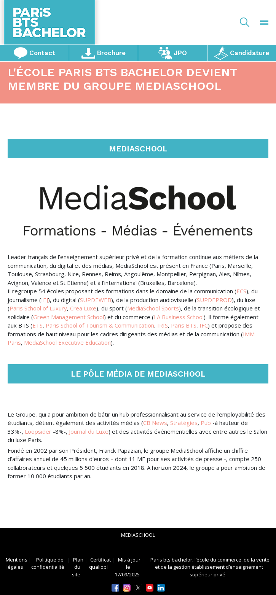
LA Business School (179, 317)
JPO (172, 53)
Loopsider (38, 431)
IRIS (162, 325)
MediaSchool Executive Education (67, 342)
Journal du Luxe (88, 431)
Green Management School (68, 317)
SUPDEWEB (95, 300)
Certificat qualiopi (100, 563)
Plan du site (77, 567)
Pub (206, 422)
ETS (37, 325)
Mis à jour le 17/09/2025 (127, 567)
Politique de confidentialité (47, 563)
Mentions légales (16, 563)
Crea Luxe (83, 308)
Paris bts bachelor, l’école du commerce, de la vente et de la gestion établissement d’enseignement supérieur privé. (210, 567)
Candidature (242, 53)
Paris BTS (183, 325)
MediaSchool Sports (153, 308)
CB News (155, 422)
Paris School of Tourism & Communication (100, 325)
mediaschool (138, 535)
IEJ (44, 300)
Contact (34, 53)
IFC (203, 325)
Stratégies (184, 422)
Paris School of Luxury (38, 308)
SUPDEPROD (214, 300)
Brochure (103, 53)
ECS (241, 291)
